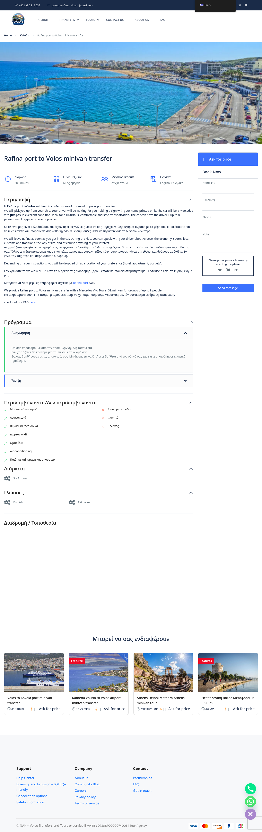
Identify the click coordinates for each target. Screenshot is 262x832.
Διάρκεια (14, 469)
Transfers (69, 20)
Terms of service (87, 803)
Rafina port (81, 283)
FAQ (162, 20)
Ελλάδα (24, 35)
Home (8, 35)
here (32, 302)
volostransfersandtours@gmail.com (70, 5)
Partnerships (142, 778)
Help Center (25, 778)
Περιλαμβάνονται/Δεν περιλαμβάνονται (50, 403)
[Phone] (250, 788)
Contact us (115, 20)
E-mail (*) (208, 200)
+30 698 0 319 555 (27, 5)
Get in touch (142, 790)
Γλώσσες (14, 493)
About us (142, 20)
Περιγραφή (17, 199)
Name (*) (208, 183)
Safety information (30, 802)
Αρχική (43, 20)
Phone (206, 217)
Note (205, 234)
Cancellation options (31, 796)
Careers (81, 790)
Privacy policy (85, 797)
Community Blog (87, 784)
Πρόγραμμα (18, 322)
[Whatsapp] (250, 801)
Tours (92, 20)
